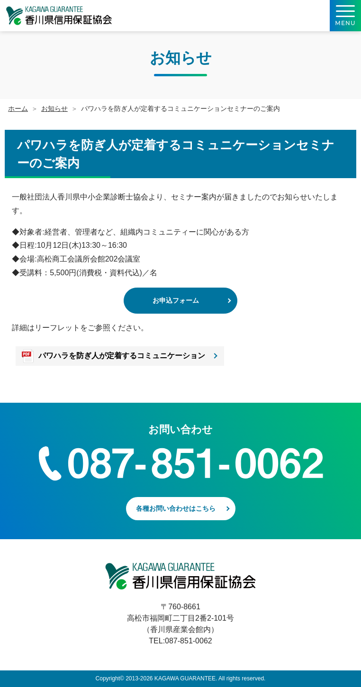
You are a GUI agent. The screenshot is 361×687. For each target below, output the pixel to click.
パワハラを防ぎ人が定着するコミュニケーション (121, 356)
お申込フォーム (176, 300)
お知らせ (54, 108)
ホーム (18, 108)
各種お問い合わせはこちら (176, 508)
